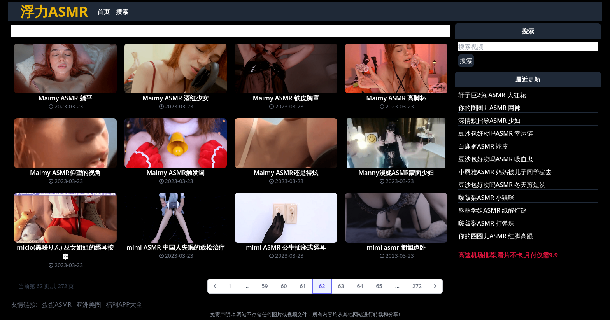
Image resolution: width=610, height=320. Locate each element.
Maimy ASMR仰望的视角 (65, 172)
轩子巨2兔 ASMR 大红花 (492, 95)
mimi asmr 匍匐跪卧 (396, 247)
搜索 (122, 11)
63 (341, 286)
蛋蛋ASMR (56, 304)
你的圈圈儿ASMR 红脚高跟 (495, 236)
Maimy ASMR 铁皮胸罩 (286, 98)
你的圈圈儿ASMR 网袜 (489, 107)
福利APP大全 (124, 304)
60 (283, 286)
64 (360, 286)
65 (379, 286)
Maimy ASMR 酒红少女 (175, 98)
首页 (103, 11)
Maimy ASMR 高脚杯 (396, 98)
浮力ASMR (54, 11)
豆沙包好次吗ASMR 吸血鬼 (495, 159)
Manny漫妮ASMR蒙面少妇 (396, 172)
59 (264, 286)
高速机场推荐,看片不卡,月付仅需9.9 (508, 255)
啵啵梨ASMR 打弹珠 (486, 223)
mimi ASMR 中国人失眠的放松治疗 (175, 247)
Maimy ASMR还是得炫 (286, 172)
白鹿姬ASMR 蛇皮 (483, 146)
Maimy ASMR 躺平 (65, 98)
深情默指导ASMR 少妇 (489, 120)
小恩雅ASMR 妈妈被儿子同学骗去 (505, 172)
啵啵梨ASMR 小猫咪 (486, 197)
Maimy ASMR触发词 (175, 172)
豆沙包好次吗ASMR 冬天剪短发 (501, 184)
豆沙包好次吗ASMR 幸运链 (495, 133)
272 (417, 286)
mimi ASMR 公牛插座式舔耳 (286, 247)
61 (303, 286)
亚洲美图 (88, 304)
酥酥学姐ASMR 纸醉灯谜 (492, 210)
